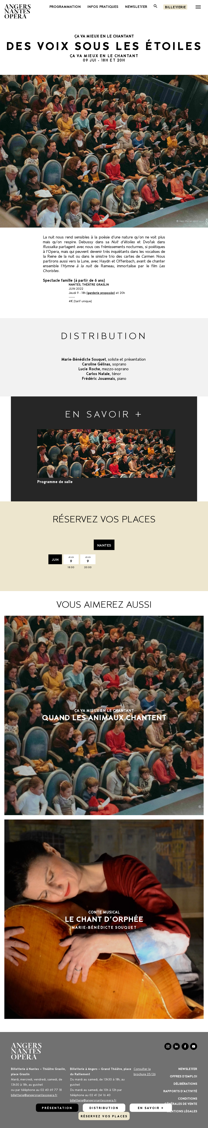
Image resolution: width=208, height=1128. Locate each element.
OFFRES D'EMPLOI (183, 1076)
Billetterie (175, 6)
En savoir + (151, 1108)
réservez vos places (104, 1116)
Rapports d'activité (180, 1091)
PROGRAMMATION (65, 6)
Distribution (104, 1108)
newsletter (136, 6)
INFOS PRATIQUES (102, 6)
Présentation (57, 1108)
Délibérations (185, 1083)
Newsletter (187, 1068)
